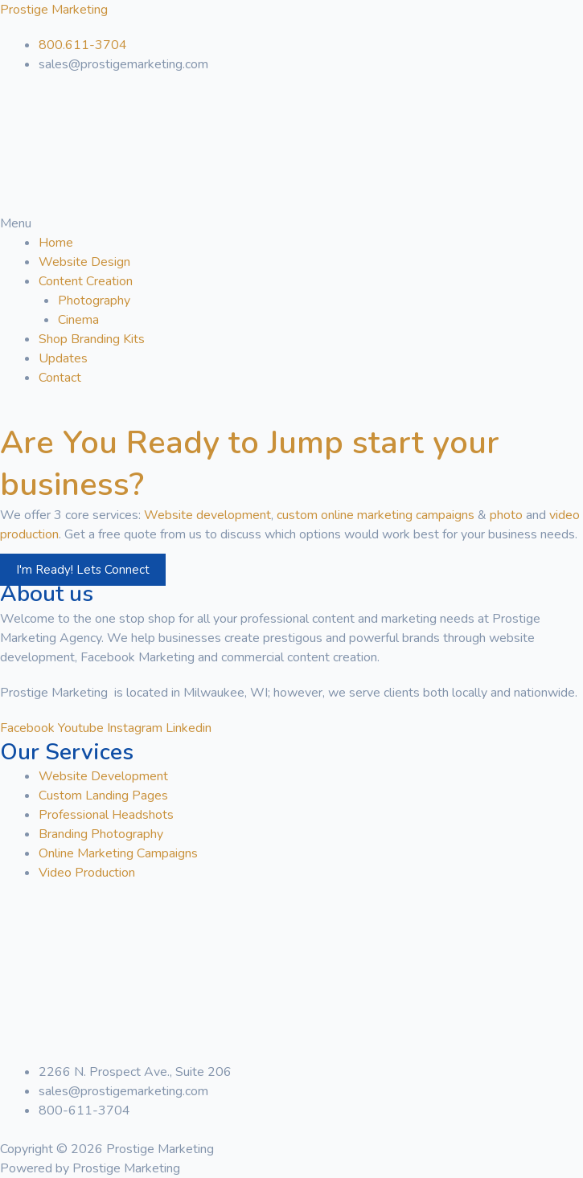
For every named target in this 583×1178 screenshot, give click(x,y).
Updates (63, 358)
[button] (291, 223)
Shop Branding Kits (92, 339)
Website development (207, 515)
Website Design (84, 262)
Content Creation (86, 281)
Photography (94, 300)
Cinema (78, 320)
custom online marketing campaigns (375, 515)
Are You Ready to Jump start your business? (249, 463)
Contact (60, 378)
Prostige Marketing (54, 9)
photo (506, 515)
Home (56, 243)
